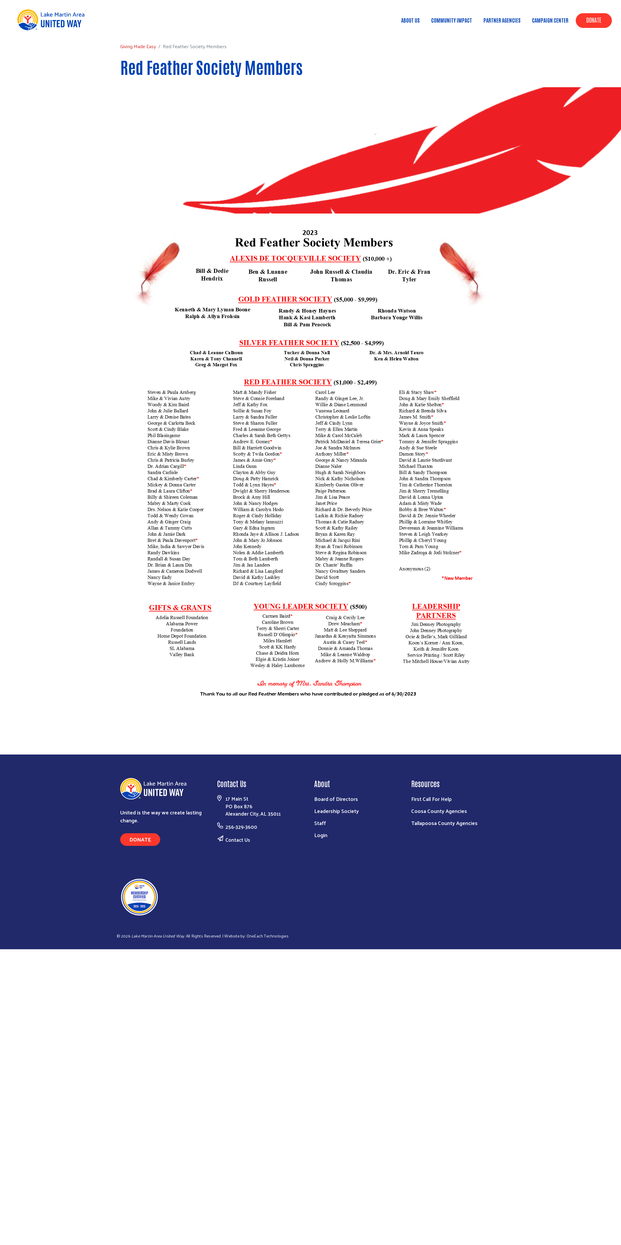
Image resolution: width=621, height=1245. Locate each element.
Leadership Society (336, 810)
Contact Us (237, 839)
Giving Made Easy (46, 28)
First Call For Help (431, 798)
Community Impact (451, 19)
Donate (593, 19)
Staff (320, 822)
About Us (410, 19)
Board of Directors (336, 798)
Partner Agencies (501, 19)
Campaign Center (550, 19)
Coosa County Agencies (439, 810)
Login (320, 834)
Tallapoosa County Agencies (444, 822)
